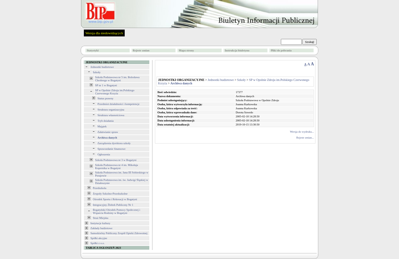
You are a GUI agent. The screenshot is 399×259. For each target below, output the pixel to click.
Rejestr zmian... (305, 137)
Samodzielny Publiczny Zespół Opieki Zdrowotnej (118, 233)
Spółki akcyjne (98, 238)
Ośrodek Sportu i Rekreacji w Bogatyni (115, 199)
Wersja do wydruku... (302, 131)
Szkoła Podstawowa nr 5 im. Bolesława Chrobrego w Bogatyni (117, 79)
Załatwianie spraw (108, 132)
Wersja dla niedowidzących (104, 33)
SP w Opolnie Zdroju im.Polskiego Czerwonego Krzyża (114, 92)
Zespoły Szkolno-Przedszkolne (110, 193)
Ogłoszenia (104, 154)
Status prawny (105, 98)
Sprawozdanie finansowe (112, 148)
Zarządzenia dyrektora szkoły (114, 143)
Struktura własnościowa (111, 115)
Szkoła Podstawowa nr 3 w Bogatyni (116, 160)
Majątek (102, 126)
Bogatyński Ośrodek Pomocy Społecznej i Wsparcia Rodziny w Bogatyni (116, 211)
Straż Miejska (100, 217)
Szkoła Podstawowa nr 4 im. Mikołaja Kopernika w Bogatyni (116, 166)
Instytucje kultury (100, 223)
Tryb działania (106, 120)
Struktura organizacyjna (111, 109)
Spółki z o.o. (97, 243)
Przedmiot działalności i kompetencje (119, 104)
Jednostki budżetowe (102, 66)
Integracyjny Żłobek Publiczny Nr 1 (113, 204)
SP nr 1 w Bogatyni (106, 85)
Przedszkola (99, 188)
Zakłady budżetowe (101, 228)
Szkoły (97, 72)
